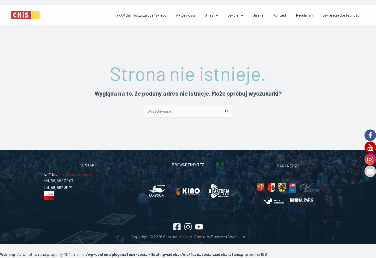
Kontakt (296, 15)
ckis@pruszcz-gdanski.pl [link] (79, 174)
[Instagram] (188, 227)
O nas (245, 15)
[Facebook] (177, 227)
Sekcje (263, 15)
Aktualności (225, 15)
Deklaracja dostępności (346, 15)
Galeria (280, 15)
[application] (249, 15)
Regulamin (314, 15)
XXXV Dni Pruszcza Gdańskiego (186, 15)
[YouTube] (199, 227)
